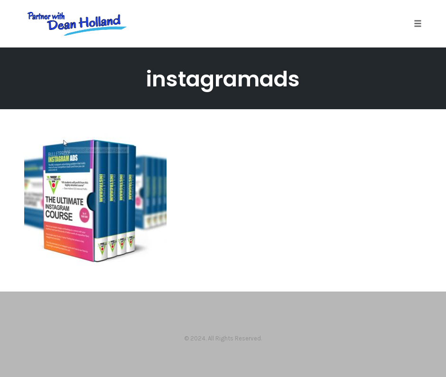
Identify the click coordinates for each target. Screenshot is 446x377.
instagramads (223, 79)
